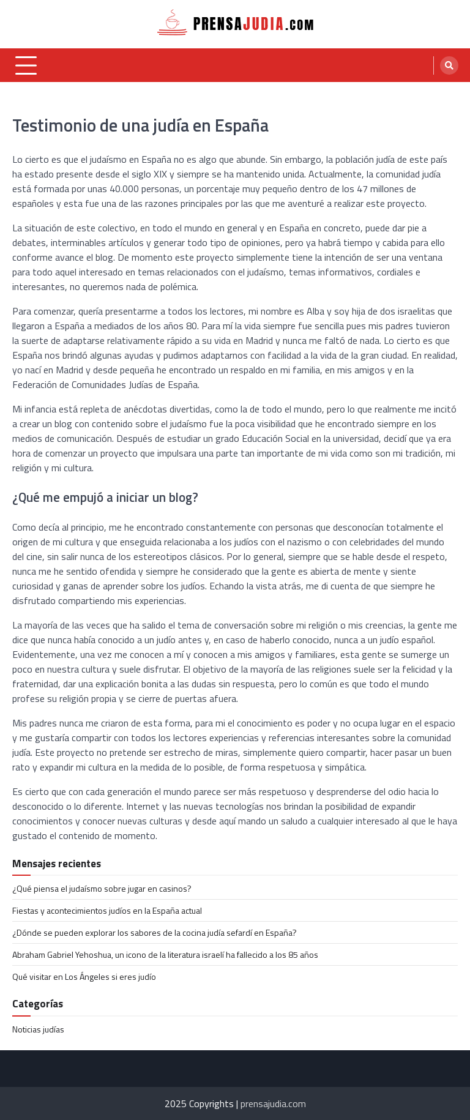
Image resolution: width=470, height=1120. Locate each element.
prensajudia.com (273, 1103)
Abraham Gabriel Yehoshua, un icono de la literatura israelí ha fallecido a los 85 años (165, 954)
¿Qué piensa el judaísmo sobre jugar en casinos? (102, 888)
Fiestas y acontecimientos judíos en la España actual (107, 910)
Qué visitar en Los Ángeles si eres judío (84, 976)
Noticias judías (38, 1029)
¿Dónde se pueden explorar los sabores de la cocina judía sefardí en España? (154, 932)
